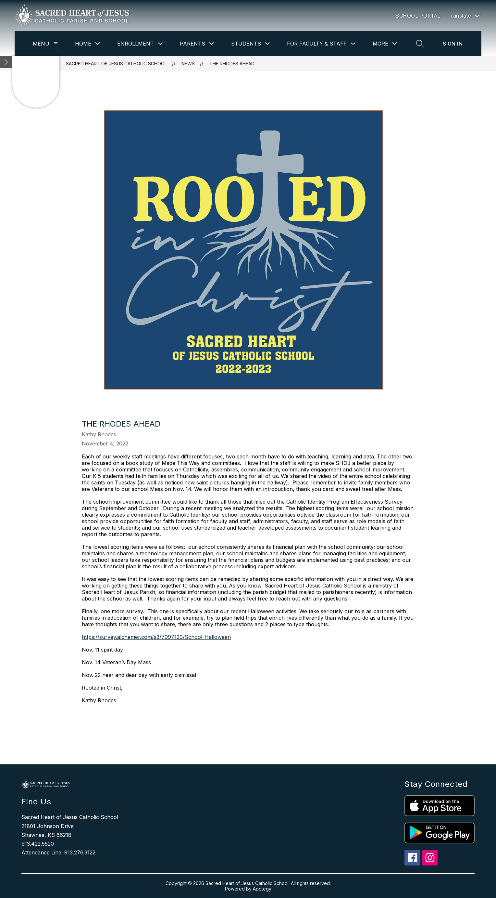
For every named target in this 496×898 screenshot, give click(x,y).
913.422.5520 (37, 843)
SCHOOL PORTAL (417, 15)
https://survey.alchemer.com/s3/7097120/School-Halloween (156, 637)
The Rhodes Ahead (231, 63)
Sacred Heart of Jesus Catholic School (116, 63)
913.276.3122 (79, 852)
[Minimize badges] (6, 62)
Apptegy (262, 888)
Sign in (453, 43)
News (188, 63)
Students (246, 43)
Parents (192, 43)
